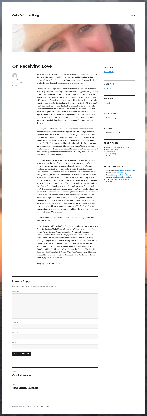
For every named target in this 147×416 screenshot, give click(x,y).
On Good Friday (125, 175)
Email (15, 332)
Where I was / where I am (126, 171)
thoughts (15, 85)
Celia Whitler (16, 80)
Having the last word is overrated (117, 147)
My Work (107, 103)
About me (107, 88)
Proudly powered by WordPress (37, 406)
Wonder (108, 156)
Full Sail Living (111, 154)
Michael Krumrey (120, 173)
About (132, 16)
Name (15, 322)
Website (15, 342)
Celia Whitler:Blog (25, 15)
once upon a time (112, 149)
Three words (110, 152)
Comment (17, 292)
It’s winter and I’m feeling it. (122, 177)
